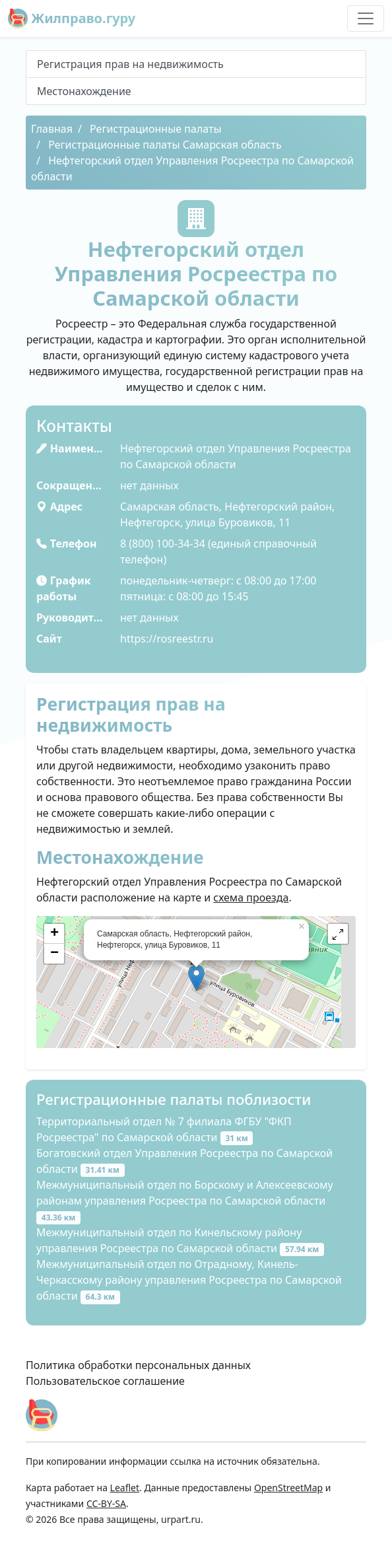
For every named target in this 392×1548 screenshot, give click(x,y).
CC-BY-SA (106, 1503)
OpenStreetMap (288, 1487)
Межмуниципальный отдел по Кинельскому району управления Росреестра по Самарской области (180, 1240)
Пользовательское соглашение (105, 1381)
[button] (338, 934)
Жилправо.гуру (71, 18)
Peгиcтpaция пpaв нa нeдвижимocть (130, 64)
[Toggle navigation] (365, 18)
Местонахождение (84, 91)
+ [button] (54, 934)
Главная (52, 129)
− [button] (54, 954)
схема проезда (250, 897)
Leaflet (124, 1487)
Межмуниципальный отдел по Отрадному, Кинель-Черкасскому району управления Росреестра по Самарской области (189, 1280)
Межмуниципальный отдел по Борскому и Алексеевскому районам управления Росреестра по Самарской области (184, 1201)
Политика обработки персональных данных (138, 1365)
